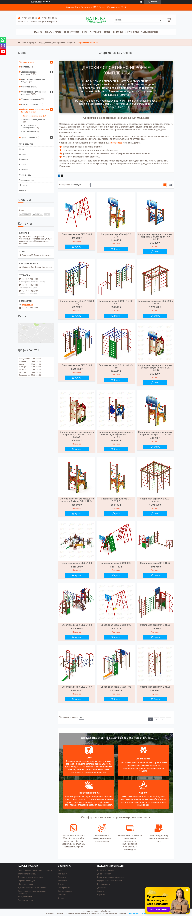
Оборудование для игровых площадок (33, 93)
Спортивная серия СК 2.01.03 (77, 625)
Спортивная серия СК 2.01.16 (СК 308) (116, 302)
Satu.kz (108, 911)
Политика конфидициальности (111, 877)
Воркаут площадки (29, 104)
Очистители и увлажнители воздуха (33, 80)
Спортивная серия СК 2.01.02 (155, 563)
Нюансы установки (105, 870)
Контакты (118, 32)
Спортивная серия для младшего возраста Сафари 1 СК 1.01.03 (155, 433)
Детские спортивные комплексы (32, 888)
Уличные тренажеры (30, 99)
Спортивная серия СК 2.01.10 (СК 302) (76, 302)
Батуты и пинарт (29, 132)
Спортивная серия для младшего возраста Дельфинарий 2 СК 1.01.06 (116, 434)
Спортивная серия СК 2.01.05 (155, 625)
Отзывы (22, 154)
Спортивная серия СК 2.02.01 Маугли (155, 499)
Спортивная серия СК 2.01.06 (116, 687)
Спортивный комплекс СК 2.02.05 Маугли (155, 302)
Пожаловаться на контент (137, 913)
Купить (78, 247)
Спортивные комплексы (33, 116)
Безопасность (103, 884)
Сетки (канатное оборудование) (29, 126)
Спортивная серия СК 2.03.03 (116, 625)
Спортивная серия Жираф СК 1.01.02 (116, 499)
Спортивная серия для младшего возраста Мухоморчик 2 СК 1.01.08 (76, 434)
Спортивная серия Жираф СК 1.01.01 (116, 235)
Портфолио (95, 32)
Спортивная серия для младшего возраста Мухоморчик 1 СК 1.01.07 (155, 367)
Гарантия (101, 895)
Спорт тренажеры (29, 87)
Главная (38, 32)
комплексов (116, 143)
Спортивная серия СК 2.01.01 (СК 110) (116, 366)
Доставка (23, 185)
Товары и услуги (53, 32)
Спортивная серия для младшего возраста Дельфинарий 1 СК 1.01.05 (155, 236)
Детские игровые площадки (29, 73)
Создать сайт (36, 2)
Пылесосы (25, 67)
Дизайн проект (104, 874)
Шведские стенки (25, 884)
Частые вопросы (149, 32)
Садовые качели (25, 900)
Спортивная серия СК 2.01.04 (77, 365)
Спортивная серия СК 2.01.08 (155, 687)
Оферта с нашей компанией (109, 881)
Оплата (22, 190)
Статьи (107, 32)
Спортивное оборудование (34, 120)
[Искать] (160, 20)
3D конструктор (71, 32)
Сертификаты (132, 32)
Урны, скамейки (28, 137)
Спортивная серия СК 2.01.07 (77, 687)
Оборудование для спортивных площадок (56, 42)
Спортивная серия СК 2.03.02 (116, 563)
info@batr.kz (27, 305)
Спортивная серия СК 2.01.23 (77, 563)
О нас (84, 32)
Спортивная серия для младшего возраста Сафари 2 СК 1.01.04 (76, 499)
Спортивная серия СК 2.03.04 (77, 234)
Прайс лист (62, 874)
